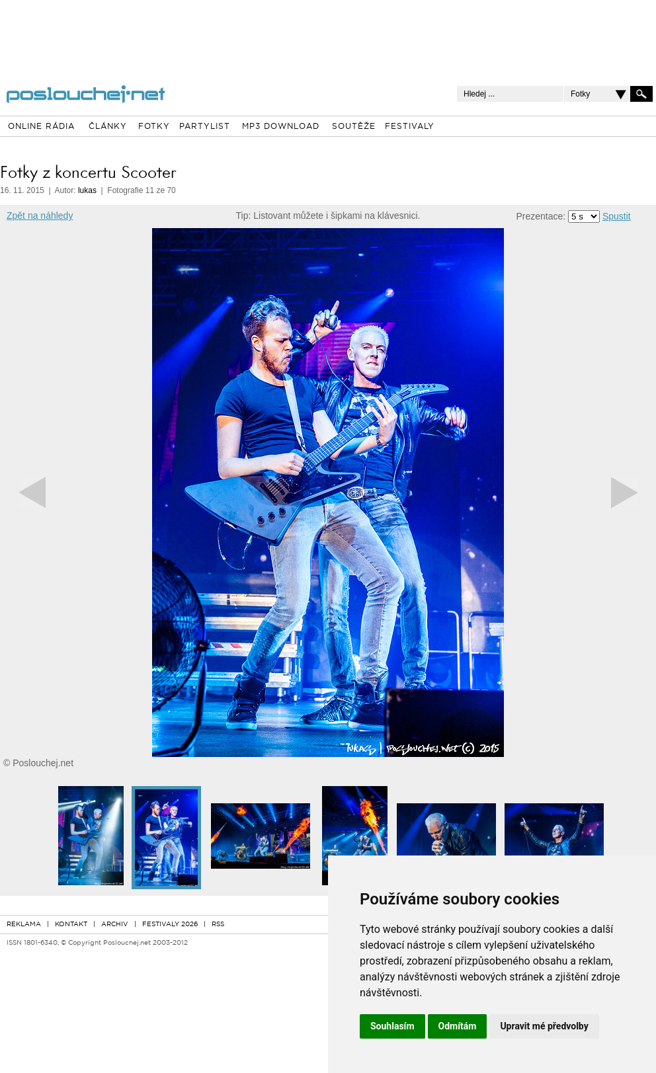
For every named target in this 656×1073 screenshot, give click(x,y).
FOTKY (154, 127)
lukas (87, 190)
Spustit (616, 216)
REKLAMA (24, 924)
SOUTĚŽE (354, 127)
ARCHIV (114, 924)
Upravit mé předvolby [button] (544, 1026)
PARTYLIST (204, 127)
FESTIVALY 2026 (170, 924)
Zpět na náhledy (40, 215)
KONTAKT (71, 924)
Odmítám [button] (457, 1026)
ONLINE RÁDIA (41, 127)
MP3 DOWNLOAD (280, 127)
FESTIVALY (409, 127)
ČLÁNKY (108, 127)
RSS (218, 924)
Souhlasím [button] (392, 1026)
